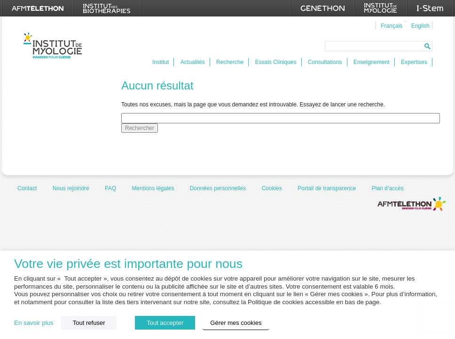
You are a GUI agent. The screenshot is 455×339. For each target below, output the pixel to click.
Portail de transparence (327, 188)
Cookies (272, 188)
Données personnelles (218, 188)
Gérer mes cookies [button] (235, 322)
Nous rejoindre (71, 188)
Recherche (229, 62)
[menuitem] (390, 25)
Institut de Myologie (55, 45)
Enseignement (371, 62)
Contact (27, 188)
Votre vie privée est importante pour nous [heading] (128, 264)
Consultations (325, 62)
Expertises (414, 62)
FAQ (110, 188)
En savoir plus (34, 322)
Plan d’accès (388, 188)
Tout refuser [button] (89, 322)
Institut (160, 62)
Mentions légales (153, 188)
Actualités (192, 62)
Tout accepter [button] (165, 322)
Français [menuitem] (391, 26)
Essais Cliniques (275, 62)
